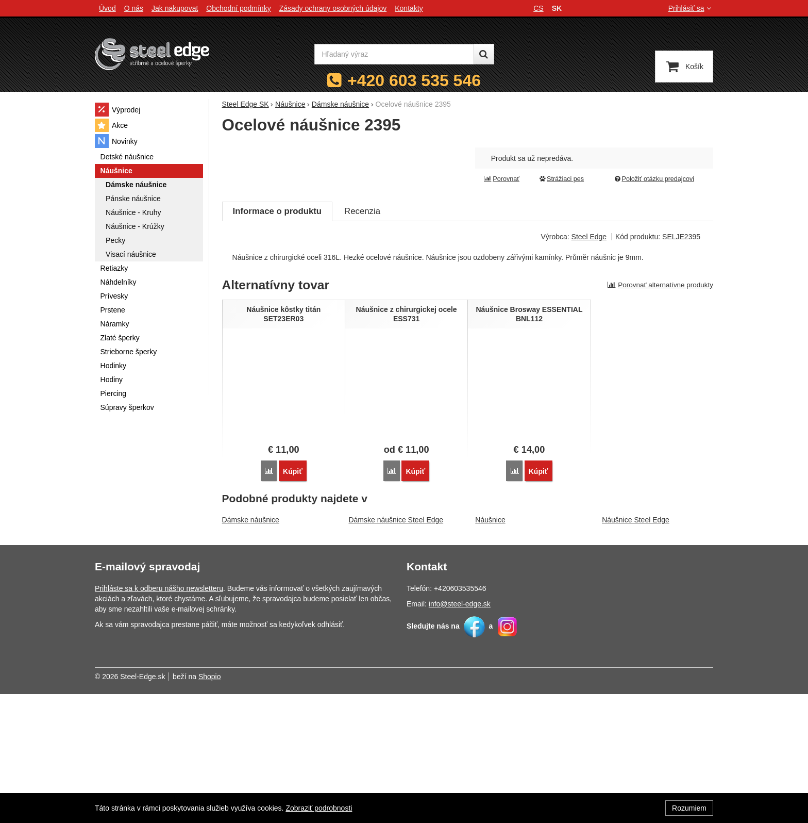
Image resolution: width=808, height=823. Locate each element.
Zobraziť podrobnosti (318, 808)
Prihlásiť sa (690, 8)
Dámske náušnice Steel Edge (395, 649)
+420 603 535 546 (414, 80)
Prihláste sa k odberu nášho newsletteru (159, 717)
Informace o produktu (277, 341)
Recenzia (362, 341)
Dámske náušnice (250, 649)
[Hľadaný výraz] (394, 54)
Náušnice (490, 649)
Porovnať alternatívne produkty (660, 415)
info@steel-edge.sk (460, 733)
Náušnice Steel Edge (635, 649)
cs (538, 8)
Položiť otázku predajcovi (654, 179)
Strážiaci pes (561, 179)
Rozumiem (689, 808)
